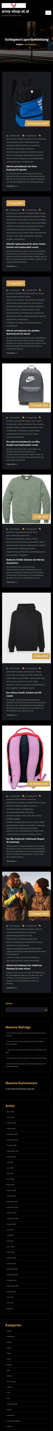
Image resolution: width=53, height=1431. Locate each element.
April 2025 (10, 1136)
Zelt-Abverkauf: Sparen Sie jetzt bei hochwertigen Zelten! (27, 1015)
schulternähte (23, 526)
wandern (9, 229)
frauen (9, 1310)
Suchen (9, 960)
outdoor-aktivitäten (38, 215)
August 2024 (11, 1181)
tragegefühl (23, 529)
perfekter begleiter (13, 784)
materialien (29, 146)
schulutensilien (33, 410)
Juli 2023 (10, 1254)
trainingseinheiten (36, 154)
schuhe (9, 151)
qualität (9, 408)
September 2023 (13, 1243)
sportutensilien (40, 223)
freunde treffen (22, 649)
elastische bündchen (14, 518)
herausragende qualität (15, 778)
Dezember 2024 (12, 1159)
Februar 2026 (11, 1080)
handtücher (10, 146)
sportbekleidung (29, 151)
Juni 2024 (10, 1192)
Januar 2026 (11, 1086)
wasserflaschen (27, 157)
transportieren (30, 789)
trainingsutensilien (13, 157)
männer (21, 215)
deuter (9, 1305)
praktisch (23, 149)
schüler (16, 408)
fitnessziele (39, 287)
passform (31, 523)
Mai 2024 (10, 1198)
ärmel (35, 510)
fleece (14, 649)
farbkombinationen (31, 141)
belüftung (33, 282)
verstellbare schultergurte (16, 306)
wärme (28, 658)
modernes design (13, 149)
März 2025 (10, 1142)
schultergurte (18, 151)
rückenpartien (20, 218)
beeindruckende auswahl (35, 770)
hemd (31, 649)
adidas (9, 1288)
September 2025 (13, 1108)
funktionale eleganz (13, 776)
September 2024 (13, 1176)
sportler (39, 151)
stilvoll (8, 154)
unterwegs (40, 789)
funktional (35, 143)
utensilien (38, 226)
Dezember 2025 (12, 1091)
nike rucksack (36, 781)
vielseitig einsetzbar (33, 306)
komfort (36, 212)
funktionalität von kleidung (16, 899)
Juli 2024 (10, 1187)
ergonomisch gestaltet (30, 210)
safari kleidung (12, 1361)
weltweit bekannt (13, 798)
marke (19, 405)
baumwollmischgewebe (15, 515)
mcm (9, 1350)
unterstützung (22, 303)
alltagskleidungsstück (23, 510)
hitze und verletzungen (15, 902)
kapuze (9, 652)
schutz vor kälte (13, 916)
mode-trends (11, 905)
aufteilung (21, 138)
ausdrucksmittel (12, 894)
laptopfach (39, 292)
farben (42, 210)
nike (33, 405)
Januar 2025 (11, 1153)
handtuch (30, 292)
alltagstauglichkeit (22, 282)
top (8, 1395)
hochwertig (20, 146)
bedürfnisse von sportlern (16, 770)
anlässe (38, 644)
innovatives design (13, 781)
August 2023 (11, 1249)
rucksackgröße (31, 218)
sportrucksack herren (26, 223)
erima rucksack (12, 141)
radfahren (10, 218)
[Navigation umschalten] (48, 12)
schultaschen (11, 410)
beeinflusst (31, 894)
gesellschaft (32, 899)
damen (40, 282)
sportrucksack (11, 223)
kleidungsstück (32, 521)
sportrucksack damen (14, 301)
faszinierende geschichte (15, 896)
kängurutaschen (12, 521)
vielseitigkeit (20, 658)
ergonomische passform (15, 284)
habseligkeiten (27, 776)
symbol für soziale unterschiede (27, 918)
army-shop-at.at (15, 11)
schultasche (23, 408)
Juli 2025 (10, 1119)
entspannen (37, 647)
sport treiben (17, 655)
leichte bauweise (12, 295)
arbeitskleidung (12, 891)
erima (34, 138)
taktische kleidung (13, 1378)
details (34, 515)
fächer (21, 141)
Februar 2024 (11, 1215)
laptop (42, 212)
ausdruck (37, 891)
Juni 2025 (10, 1125)
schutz (9, 655)
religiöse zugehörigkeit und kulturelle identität (23, 907)
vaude (9, 1406)
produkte (39, 405)
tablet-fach (34, 301)
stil (20, 413)
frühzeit (29, 896)
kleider (9, 1333)
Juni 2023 (10, 1260)
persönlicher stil (23, 905)
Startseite (19, 44)
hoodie (36, 649)
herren (30, 212)
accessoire (10, 207)
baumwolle (24, 512)
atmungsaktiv (11, 138)
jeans (42, 649)
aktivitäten (10, 510)
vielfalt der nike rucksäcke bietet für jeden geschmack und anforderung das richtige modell (24, 793)
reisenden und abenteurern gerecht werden (22, 787)
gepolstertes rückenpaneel (16, 292)
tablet (20, 226)
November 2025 (12, 1097)
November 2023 (12, 1232)
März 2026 (10, 1074)
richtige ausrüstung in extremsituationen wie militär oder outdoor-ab (26, 911)
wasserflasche (19, 229)
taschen (15, 154)
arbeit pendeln (20, 767)
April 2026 (10, 1069)
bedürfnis (23, 894)
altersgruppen (29, 644)
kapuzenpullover (19, 652)
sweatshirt (14, 529)
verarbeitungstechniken (15, 416)
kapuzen (23, 521)
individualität (29, 902)
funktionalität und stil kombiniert (29, 290)
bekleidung (11, 1294)
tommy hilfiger (12, 1389)
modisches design (26, 295)
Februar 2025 (11, 1147)
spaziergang (22, 221)
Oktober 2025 (11, 1102)
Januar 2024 (11, 1221)
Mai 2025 (10, 1131)
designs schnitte (26, 647)
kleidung (38, 902)
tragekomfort (24, 154)
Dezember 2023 (12, 1226)
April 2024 (10, 1204)
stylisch (26, 301)
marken (27, 215)
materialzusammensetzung (16, 523)
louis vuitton (11, 1339)
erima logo (41, 138)
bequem (9, 773)
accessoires (19, 402)
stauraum (10, 226)
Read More (12, 181)
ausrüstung (19, 207)
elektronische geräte (14, 210)
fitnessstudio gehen (20, 773)
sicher (41, 787)
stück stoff (10, 918)
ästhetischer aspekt (26, 891)
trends (35, 413)
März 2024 (10, 1209)
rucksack (39, 149)
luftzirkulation (11, 215)
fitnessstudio (11, 212)
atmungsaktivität (13, 512)
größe (41, 518)
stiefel (9, 1367)
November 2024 (12, 1164)
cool (17, 647)
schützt (22, 916)
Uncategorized (31, 135)
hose (8, 1327)
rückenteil (31, 149)
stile (16, 226)
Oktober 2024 (11, 1170)
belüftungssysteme (32, 207)
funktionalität (22, 212)
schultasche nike (35, 408)
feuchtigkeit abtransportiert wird (18, 143)
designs (28, 515)
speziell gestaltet (12, 298)
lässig (35, 652)
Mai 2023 (10, 1266)
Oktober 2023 (11, 1237)
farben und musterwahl (15, 287)
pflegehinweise (12, 526)
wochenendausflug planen (31, 798)
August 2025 (11, 1114)
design (28, 138)
